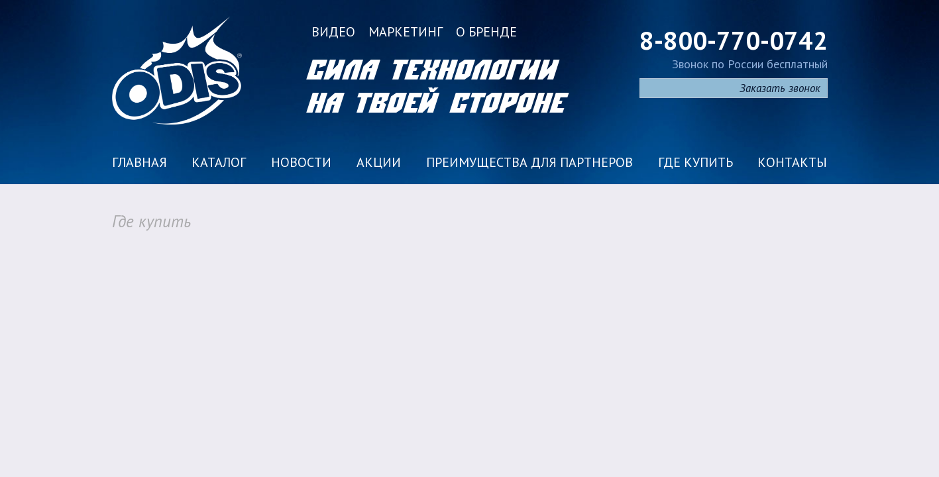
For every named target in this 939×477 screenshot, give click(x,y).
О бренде (486, 31)
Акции (379, 162)
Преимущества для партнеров (529, 162)
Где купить (695, 162)
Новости (301, 162)
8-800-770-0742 (733, 40)
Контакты (792, 162)
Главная (139, 162)
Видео (333, 31)
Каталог (219, 162)
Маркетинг (405, 31)
